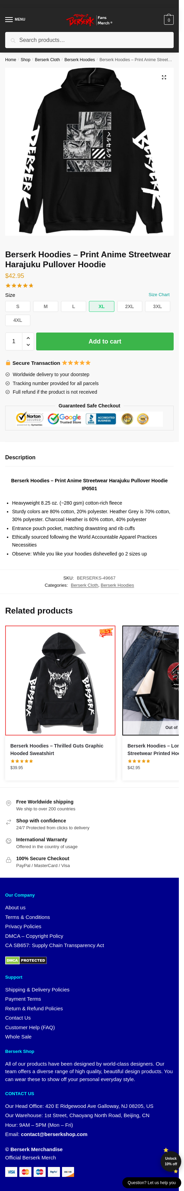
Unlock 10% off (171, 1161)
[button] (164, 77)
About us (15, 907)
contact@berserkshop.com (54, 1134)
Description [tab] (20, 457)
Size (10, 295)
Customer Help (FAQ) (30, 1027)
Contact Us (18, 1018)
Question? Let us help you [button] (152, 1182)
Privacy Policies (23, 926)
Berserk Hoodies (79, 59)
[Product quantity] (13, 341)
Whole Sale (18, 1037)
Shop (25, 59)
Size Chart (159, 294)
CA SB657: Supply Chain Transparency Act (54, 945)
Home (10, 59)
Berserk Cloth (47, 59)
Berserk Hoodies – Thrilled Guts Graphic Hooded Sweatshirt (56, 749)
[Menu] (15, 20)
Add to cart (105, 341)
